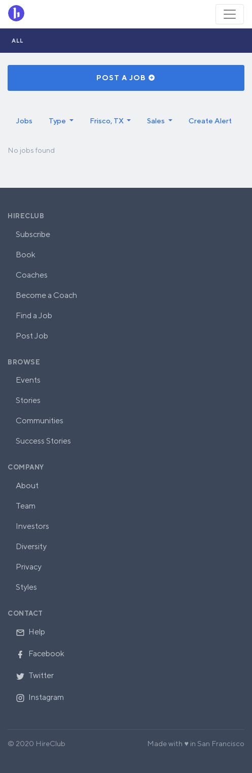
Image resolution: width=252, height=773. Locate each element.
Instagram (40, 697)
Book (25, 254)
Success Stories (43, 441)
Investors (32, 526)
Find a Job (34, 315)
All (18, 40)
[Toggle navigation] (229, 14)
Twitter (35, 675)
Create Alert (210, 120)
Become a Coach (46, 295)
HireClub (26, 216)
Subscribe (33, 234)
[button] (61, 120)
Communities (39, 420)
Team (25, 506)
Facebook (40, 653)
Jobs (24, 120)
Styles (26, 587)
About (27, 485)
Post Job (32, 336)
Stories (28, 400)
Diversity (31, 546)
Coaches (32, 275)
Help (30, 631)
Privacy (29, 567)
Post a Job (126, 78)
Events (28, 380)
